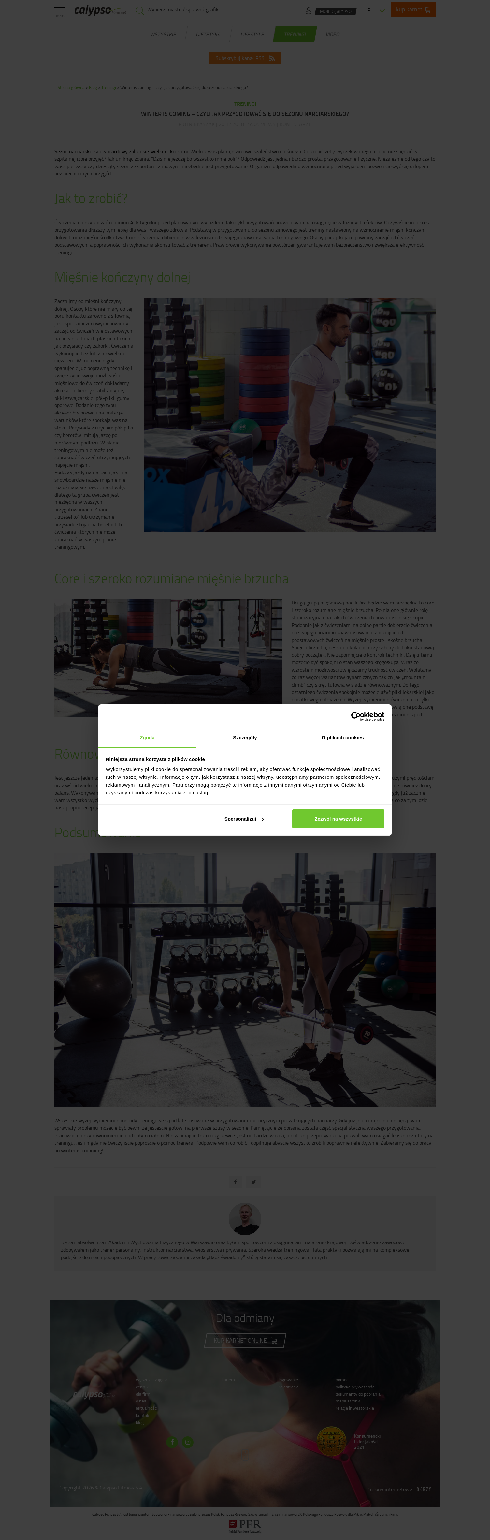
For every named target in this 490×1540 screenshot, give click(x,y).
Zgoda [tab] (147, 737)
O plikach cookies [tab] (343, 737)
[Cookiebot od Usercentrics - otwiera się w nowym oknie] (355, 716)
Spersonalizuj (244, 818)
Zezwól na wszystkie (338, 818)
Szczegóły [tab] (245, 737)
